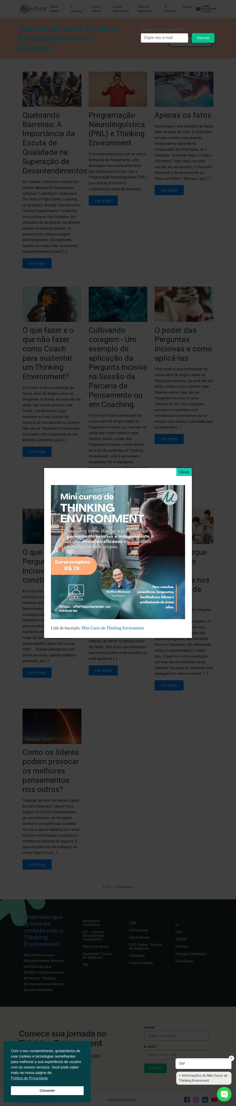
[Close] (184, 472)
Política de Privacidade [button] (29, 1078)
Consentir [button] (47, 1090)
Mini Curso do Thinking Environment (113, 628)
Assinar (203, 38)
